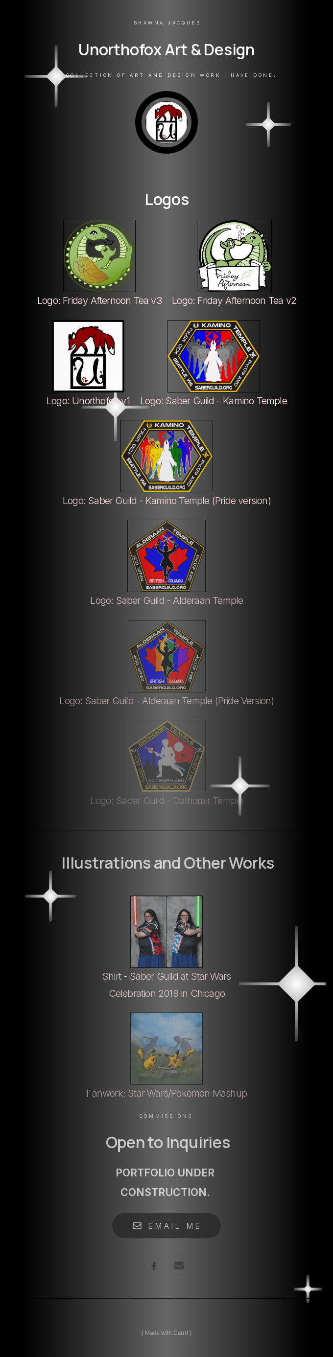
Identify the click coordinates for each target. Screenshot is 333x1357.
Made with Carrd (166, 1333)
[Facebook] (154, 1264)
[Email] (179, 1263)
